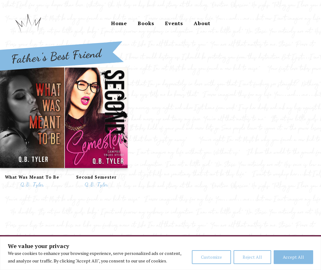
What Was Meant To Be (32, 177)
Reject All (252, 257)
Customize (211, 257)
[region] (160, 253)
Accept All (293, 257)
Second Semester (96, 177)
